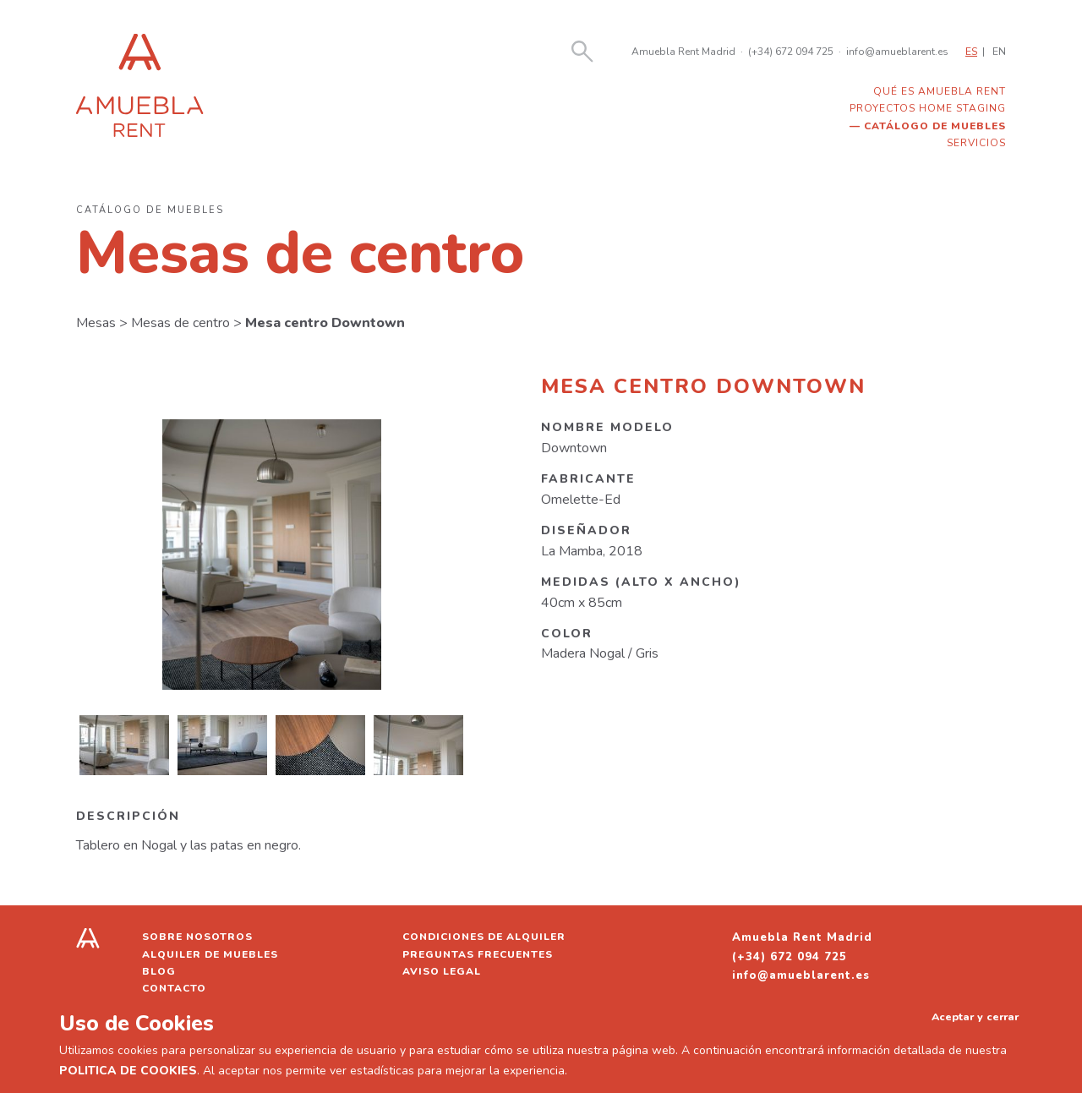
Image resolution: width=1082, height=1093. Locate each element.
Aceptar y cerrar (975, 1016)
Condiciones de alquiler (484, 936)
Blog (159, 971)
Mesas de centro (180, 323)
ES (971, 51)
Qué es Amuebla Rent (939, 91)
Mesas (96, 323)
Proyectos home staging (928, 108)
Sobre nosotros (197, 936)
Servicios (976, 143)
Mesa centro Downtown (325, 323)
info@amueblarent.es (897, 51)
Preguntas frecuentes (477, 954)
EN (999, 51)
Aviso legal (441, 971)
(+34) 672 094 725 (790, 51)
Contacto (174, 988)
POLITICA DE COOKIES (128, 1071)
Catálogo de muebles (935, 126)
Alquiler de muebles (210, 954)
